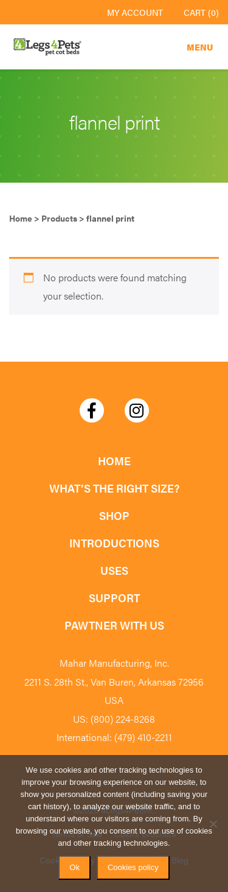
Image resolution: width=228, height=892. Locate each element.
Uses (114, 570)
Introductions (114, 542)
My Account (135, 12)
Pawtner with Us (114, 625)
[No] (213, 824)
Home (114, 460)
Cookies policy (133, 867)
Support (114, 597)
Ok (74, 867)
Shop (114, 515)
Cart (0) (201, 12)
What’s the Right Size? (114, 488)
